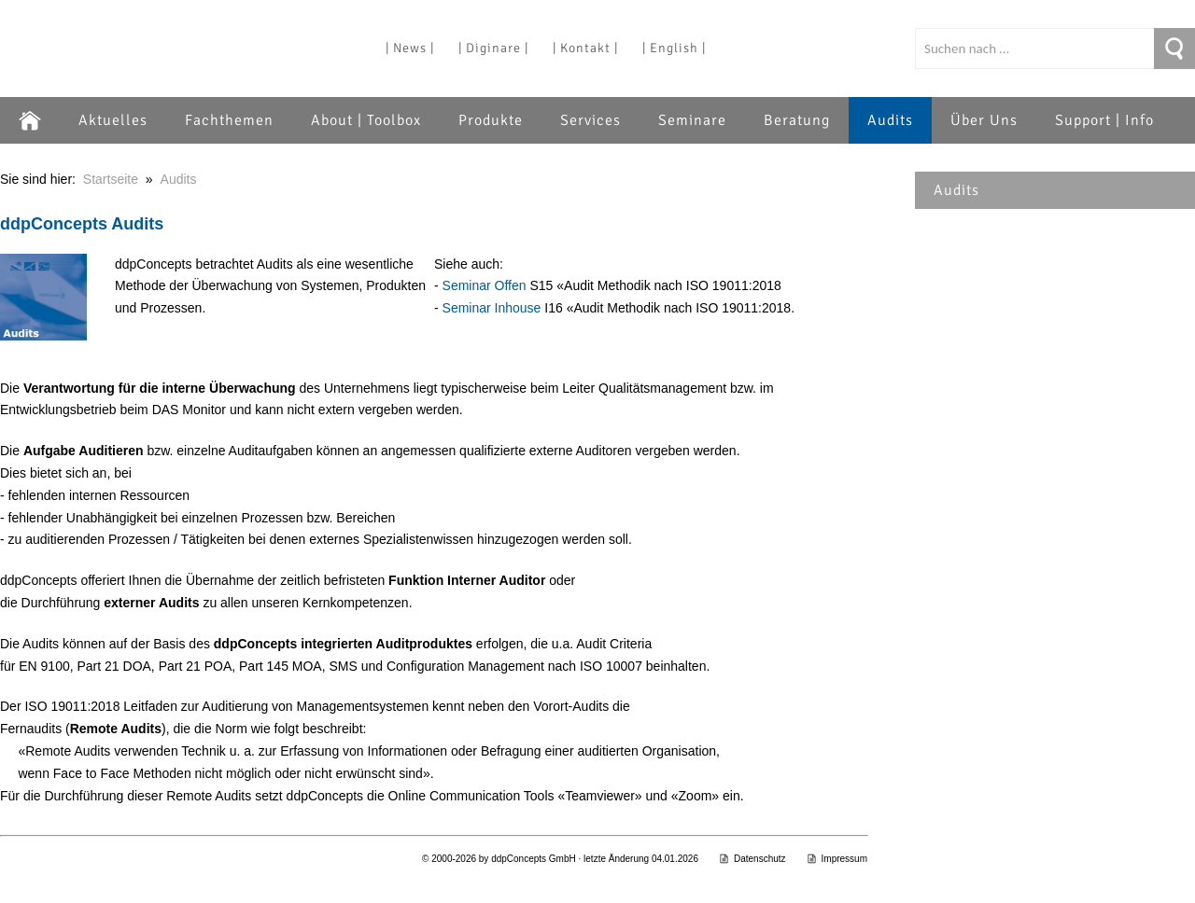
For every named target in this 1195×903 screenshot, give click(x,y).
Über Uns (984, 120)
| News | (410, 48)
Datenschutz (752, 859)
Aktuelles (113, 120)
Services (590, 120)
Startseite (110, 179)
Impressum (837, 859)
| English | (674, 48)
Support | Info (1104, 120)
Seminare (692, 120)
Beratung (797, 120)
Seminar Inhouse (492, 307)
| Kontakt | (585, 48)
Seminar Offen (485, 285)
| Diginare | (493, 48)
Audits (890, 120)
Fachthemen (229, 120)
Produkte (490, 120)
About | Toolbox (366, 120)
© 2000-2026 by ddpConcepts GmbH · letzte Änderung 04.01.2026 (560, 859)
